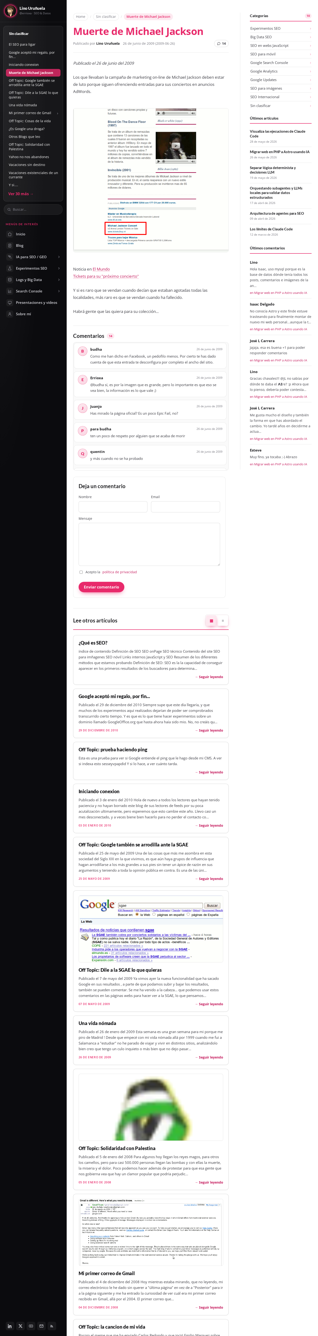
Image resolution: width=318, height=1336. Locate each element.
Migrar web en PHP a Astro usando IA (280, 152)
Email (185, 503)
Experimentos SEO (265, 28)
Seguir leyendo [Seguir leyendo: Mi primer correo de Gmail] (211, 1307)
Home (80, 16)
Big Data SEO (261, 36)
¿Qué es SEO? (93, 643)
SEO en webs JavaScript (269, 45)
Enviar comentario (101, 587)
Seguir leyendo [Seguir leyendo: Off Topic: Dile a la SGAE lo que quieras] (211, 1004)
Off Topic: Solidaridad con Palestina (29, 146)
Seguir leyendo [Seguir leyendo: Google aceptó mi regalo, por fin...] (211, 730)
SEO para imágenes (266, 88)
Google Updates (263, 79)
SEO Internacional (264, 96)
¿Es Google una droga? (27, 128)
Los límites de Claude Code (271, 229)
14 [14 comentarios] (221, 43)
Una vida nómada (23, 105)
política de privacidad (119, 572)
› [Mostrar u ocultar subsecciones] (57, 113)
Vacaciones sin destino (27, 164)
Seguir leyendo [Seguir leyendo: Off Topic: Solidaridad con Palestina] (211, 1182)
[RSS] (52, 1326)
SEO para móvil (263, 54)
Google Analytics (264, 71)
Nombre (113, 503)
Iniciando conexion (24, 64)
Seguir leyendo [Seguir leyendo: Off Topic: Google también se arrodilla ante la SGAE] (211, 878)
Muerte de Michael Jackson (31, 72)
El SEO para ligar (22, 44)
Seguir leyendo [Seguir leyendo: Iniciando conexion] (211, 825)
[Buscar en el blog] (36, 209)
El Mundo (101, 269)
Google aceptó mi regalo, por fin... (32, 54)
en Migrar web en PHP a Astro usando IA (278, 293)
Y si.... (13, 185)
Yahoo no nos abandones (29, 157)
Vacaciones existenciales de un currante (33, 174)
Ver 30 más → (21, 193)
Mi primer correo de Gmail (30, 113)
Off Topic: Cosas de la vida (30, 121)
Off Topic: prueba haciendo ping (113, 749)
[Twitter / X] (20, 1326)
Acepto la (108, 572)
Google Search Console (269, 62)
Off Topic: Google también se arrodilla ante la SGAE (32, 82)
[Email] (41, 1326)
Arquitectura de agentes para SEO (277, 213)
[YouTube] (31, 1326)
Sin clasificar (19, 33)
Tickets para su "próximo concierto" (106, 276)
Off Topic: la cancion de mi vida (112, 1327)
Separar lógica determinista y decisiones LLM (273, 170)
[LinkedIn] (10, 1326)
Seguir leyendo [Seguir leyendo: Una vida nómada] (211, 1057)
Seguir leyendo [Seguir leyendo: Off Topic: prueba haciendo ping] (211, 772)
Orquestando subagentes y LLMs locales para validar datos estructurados (276, 193)
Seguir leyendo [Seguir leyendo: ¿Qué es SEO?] (211, 677)
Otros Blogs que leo (24, 136)
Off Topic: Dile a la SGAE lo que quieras (33, 94)
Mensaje (149, 541)
